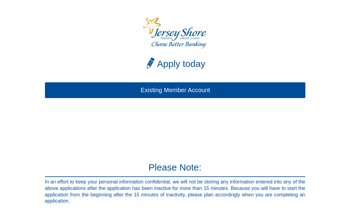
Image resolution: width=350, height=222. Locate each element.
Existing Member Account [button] (175, 90)
